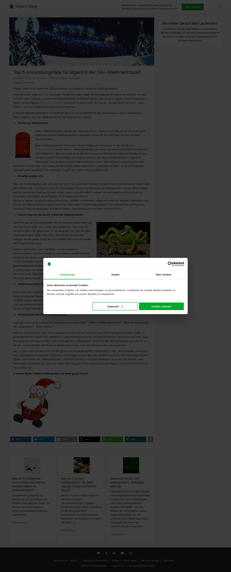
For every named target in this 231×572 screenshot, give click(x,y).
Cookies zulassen (161, 306)
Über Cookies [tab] (163, 274)
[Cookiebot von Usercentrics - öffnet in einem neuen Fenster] (170, 264)
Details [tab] (115, 274)
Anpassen (115, 306)
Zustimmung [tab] (67, 274)
